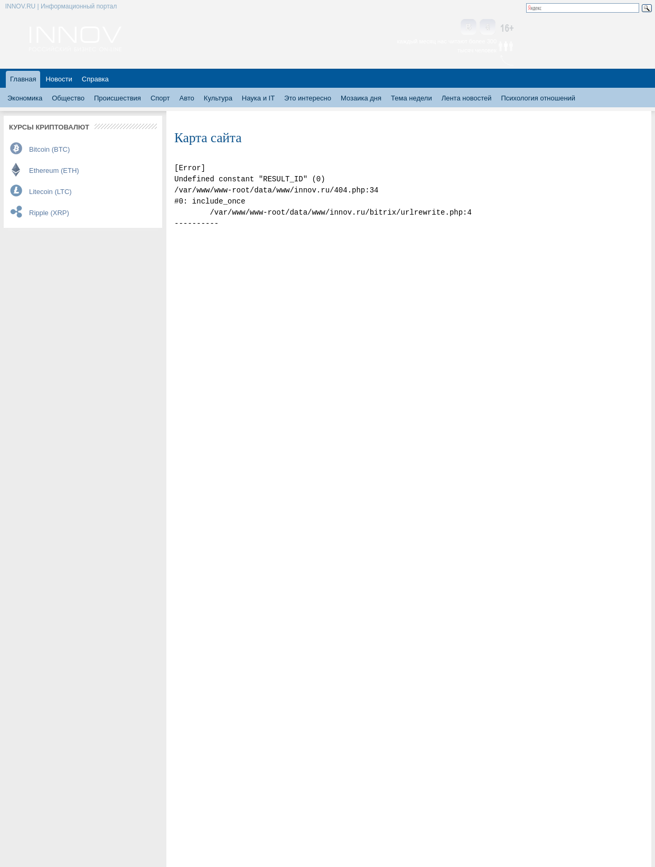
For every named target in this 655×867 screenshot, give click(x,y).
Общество (68, 98)
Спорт (160, 98)
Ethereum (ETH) (54, 170)
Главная (23, 79)
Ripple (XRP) (49, 213)
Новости (58, 79)
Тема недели (411, 98)
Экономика (24, 98)
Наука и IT (258, 98)
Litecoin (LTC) (50, 192)
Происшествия (117, 98)
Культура (218, 98)
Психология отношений (538, 98)
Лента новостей (467, 98)
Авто (186, 98)
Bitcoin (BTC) (49, 149)
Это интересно (307, 98)
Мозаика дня (361, 98)
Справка (95, 79)
